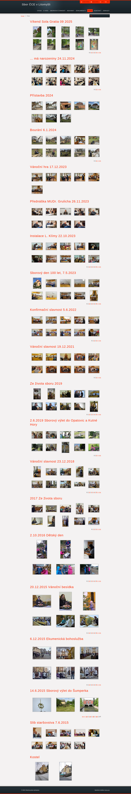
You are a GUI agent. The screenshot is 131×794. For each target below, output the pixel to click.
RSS (103, 1)
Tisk (108, 1)
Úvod (22, 16)
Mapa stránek (95, 1)
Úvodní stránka (86, 1)
